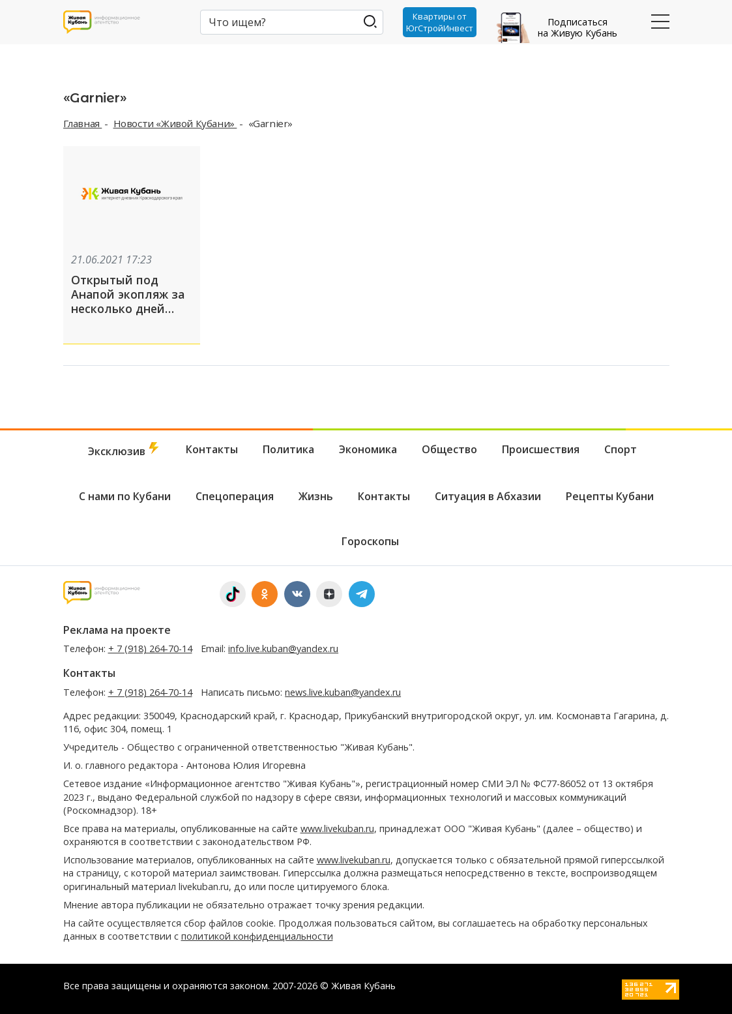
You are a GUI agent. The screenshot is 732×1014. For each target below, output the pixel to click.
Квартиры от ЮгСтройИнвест (439, 22)
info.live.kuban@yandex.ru (283, 648)
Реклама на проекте (117, 630)
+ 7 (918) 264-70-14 (150, 648)
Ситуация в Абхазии (488, 496)
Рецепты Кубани (610, 496)
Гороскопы (370, 541)
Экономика (368, 449)
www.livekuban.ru (337, 828)
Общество (449, 449)
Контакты (212, 449)
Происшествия (540, 449)
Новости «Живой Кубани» (175, 123)
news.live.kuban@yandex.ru (343, 692)
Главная (82, 123)
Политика (288, 449)
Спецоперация (235, 496)
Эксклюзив (124, 450)
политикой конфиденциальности (257, 936)
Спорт (620, 449)
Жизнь (316, 496)
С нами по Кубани (125, 496)
